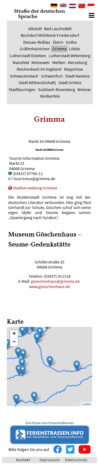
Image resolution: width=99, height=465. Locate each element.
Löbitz (74, 48)
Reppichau (73, 69)
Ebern (58, 42)
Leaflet (86, 404)
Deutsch (54, 6)
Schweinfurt (52, 76)
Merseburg (77, 62)
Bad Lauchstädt (58, 28)
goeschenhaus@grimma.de (56, 281)
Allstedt (35, 28)
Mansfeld (21, 62)
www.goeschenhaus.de (49, 286)
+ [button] (14, 334)
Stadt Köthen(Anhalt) (37, 82)
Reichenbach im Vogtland (39, 69)
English (63, 6)
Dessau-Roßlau (36, 42)
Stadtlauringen (22, 89)
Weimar (84, 89)
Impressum (50, 459)
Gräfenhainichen (35, 48)
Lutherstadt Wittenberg (69, 55)
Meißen (58, 62)
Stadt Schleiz (69, 82)
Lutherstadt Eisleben (28, 55)
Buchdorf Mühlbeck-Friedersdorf (50, 35)
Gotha (71, 42)
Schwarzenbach (24, 76)
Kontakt (23, 459)
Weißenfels (50, 96)
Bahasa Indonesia (91, 6)
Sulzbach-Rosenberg (56, 89)
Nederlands (72, 6)
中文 (80, 6)
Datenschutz (76, 459)
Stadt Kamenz (77, 76)
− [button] (14, 342)
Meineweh (40, 62)
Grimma (59, 48)
